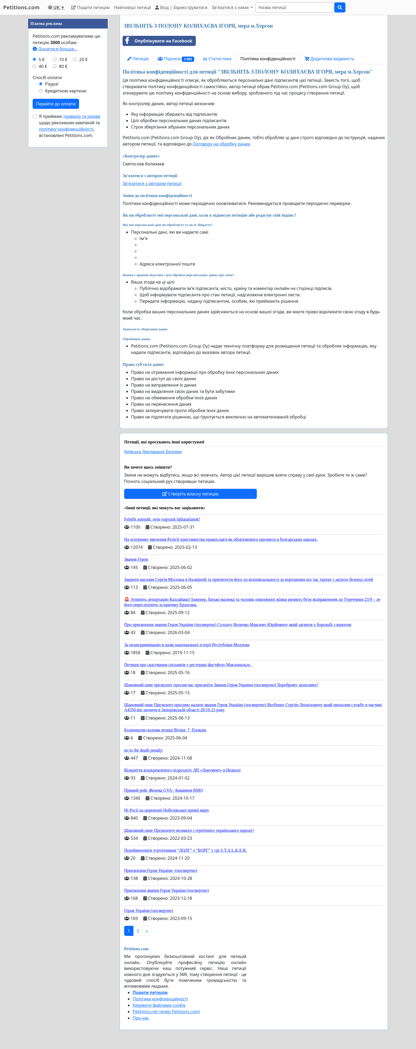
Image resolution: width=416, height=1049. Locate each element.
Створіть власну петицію (190, 494)
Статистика (217, 59)
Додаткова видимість (329, 59)
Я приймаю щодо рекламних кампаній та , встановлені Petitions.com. (69, 125)
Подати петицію (90, 7)
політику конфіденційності (66, 129)
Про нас (141, 1018)
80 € (63, 66)
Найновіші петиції (132, 7)
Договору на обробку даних (221, 144)
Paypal (51, 84)
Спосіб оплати (47, 77)
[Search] (295, 7)
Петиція (138, 59)
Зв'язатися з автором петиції (152, 183)
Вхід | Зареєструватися (181, 7)
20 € (83, 59)
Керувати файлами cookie (159, 1005)
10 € (63, 59)
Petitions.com (21, 7)
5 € (42, 59)
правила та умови (81, 116)
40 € (43, 66)
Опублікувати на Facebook (157, 41)
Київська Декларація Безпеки (153, 451)
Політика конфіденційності (268, 59)
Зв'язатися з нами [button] (231, 7)
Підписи (176, 59)
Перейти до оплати (56, 104)
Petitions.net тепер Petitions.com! (166, 1011)
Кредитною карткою (65, 91)
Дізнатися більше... (55, 49)
